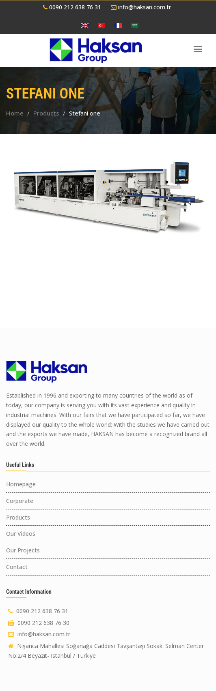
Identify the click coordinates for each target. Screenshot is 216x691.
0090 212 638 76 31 (72, 7)
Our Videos (20, 533)
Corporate (19, 501)
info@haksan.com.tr (141, 7)
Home (15, 113)
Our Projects (23, 550)
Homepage (21, 484)
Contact (17, 567)
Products (46, 113)
